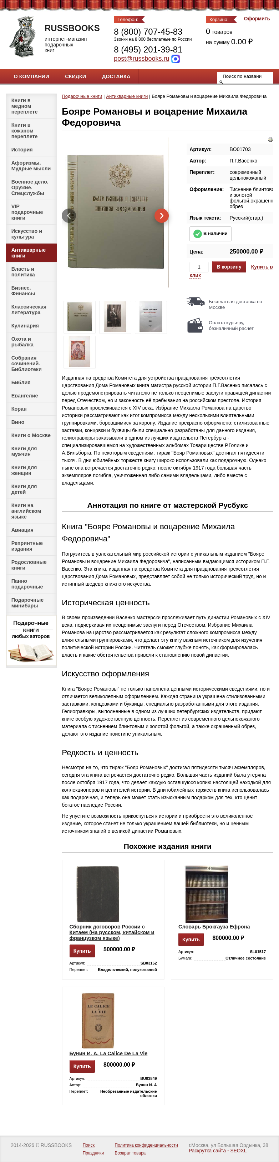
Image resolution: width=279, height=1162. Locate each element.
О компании (31, 76)
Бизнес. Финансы (23, 290)
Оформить (257, 18)
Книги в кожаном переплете (24, 130)
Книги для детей (24, 489)
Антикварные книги (28, 253)
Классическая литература (29, 309)
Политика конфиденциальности (146, 1145)
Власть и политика (23, 271)
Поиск (89, 1145)
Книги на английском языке (26, 511)
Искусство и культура (26, 234)
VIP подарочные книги (27, 212)
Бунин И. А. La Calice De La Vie (109, 1053)
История (22, 149)
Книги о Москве (31, 435)
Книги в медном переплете (24, 106)
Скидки (75, 76)
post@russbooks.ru (141, 58)
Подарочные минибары (27, 602)
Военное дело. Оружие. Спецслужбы (30, 187)
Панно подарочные (27, 584)
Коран (19, 409)
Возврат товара (130, 1153)
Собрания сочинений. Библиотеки (26, 363)
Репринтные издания (27, 546)
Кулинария (25, 326)
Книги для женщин (24, 470)
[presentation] (69, 216)
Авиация (22, 530)
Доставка (116, 76)
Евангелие (24, 396)
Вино (18, 422)
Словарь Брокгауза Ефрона (214, 927)
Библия (21, 382)
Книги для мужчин (24, 451)
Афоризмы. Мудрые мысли (31, 165)
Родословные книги (29, 565)
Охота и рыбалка (22, 341)
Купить (82, 951)
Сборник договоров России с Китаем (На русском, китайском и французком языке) (112, 932)
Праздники (93, 1153)
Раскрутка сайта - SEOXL (218, 1150)
